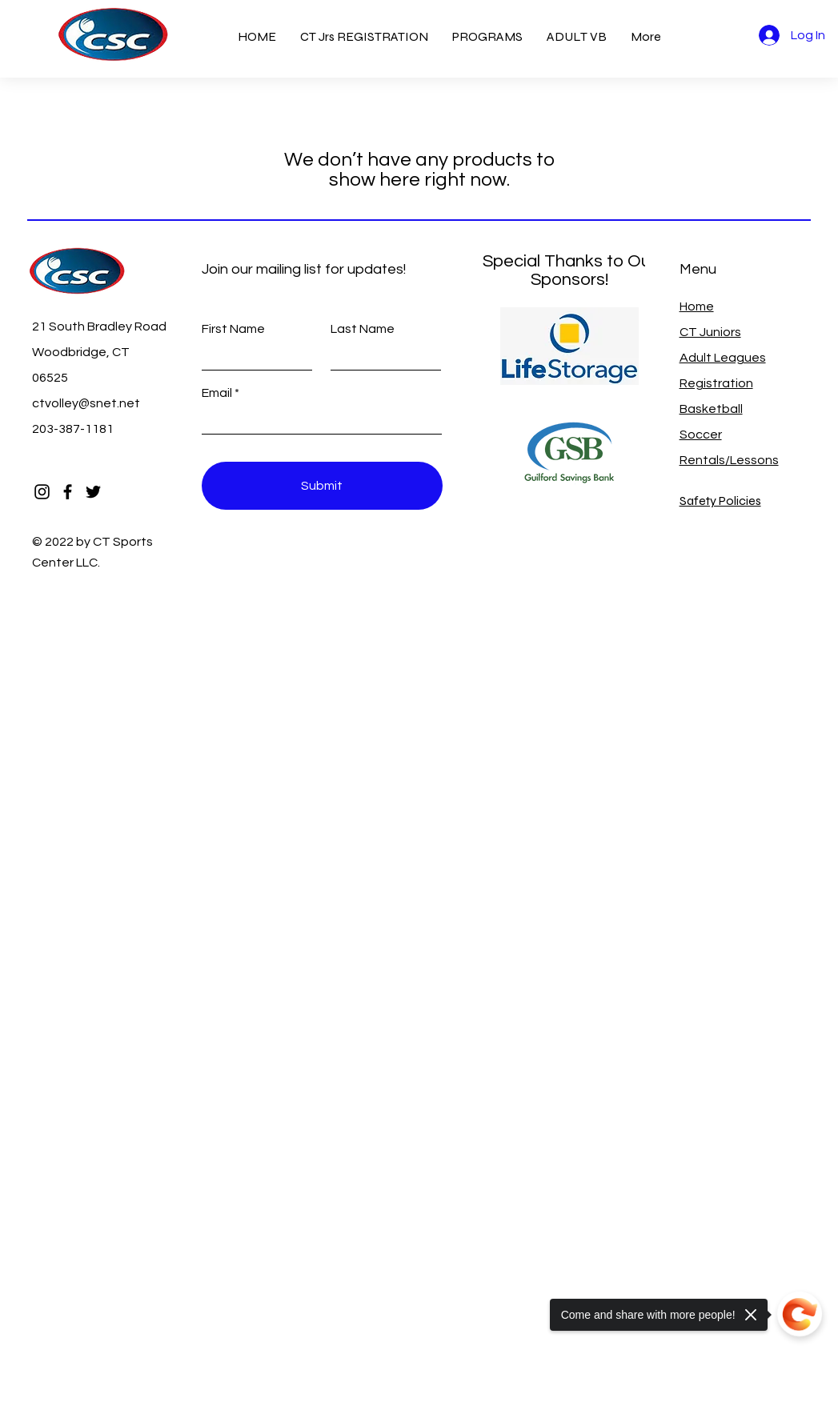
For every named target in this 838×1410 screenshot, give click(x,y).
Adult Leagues (723, 357)
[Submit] (322, 486)
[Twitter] (93, 492)
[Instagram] (42, 492)
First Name (233, 328)
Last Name (363, 328)
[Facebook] (68, 492)
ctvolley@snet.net (86, 403)
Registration (716, 383)
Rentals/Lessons (729, 460)
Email (217, 393)
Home (697, 306)
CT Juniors (710, 332)
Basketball (711, 409)
